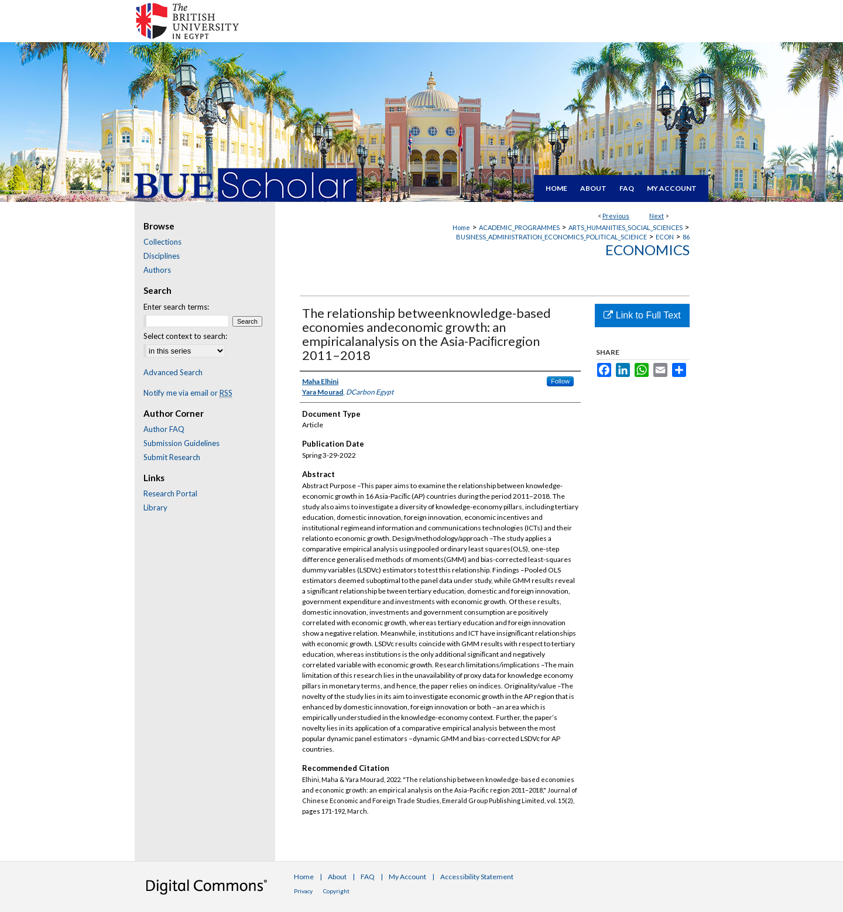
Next (656, 216)
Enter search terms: (176, 306)
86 (686, 237)
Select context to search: (185, 336)
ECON (665, 237)
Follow (560, 381)
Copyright (336, 890)
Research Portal (170, 493)
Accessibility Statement (476, 876)
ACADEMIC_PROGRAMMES (519, 227)
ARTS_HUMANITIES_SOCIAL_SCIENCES (625, 227)
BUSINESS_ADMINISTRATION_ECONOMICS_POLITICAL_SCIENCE (551, 237)
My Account (407, 876)
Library (155, 507)
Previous (615, 216)
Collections (162, 241)
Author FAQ (163, 429)
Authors (157, 270)
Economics (647, 249)
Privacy (303, 890)
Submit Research (171, 457)
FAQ (368, 876)
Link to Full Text (642, 315)
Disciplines (161, 255)
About (337, 876)
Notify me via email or (187, 392)
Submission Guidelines (181, 443)
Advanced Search (173, 372)
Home (461, 227)
